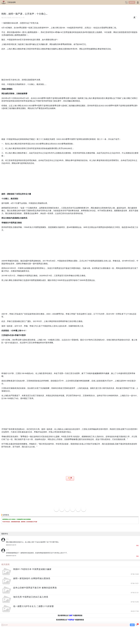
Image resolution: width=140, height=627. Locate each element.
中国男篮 (71, 620)
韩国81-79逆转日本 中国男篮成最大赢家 (32, 569)
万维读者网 (11, 2)
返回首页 (132, 2)
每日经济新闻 (6, 18)
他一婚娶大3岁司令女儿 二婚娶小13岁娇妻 (33, 606)
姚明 (70, 615)
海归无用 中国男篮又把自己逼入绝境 (30, 597)
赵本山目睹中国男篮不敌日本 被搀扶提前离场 (35, 588)
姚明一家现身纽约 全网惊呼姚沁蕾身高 (31, 578)
